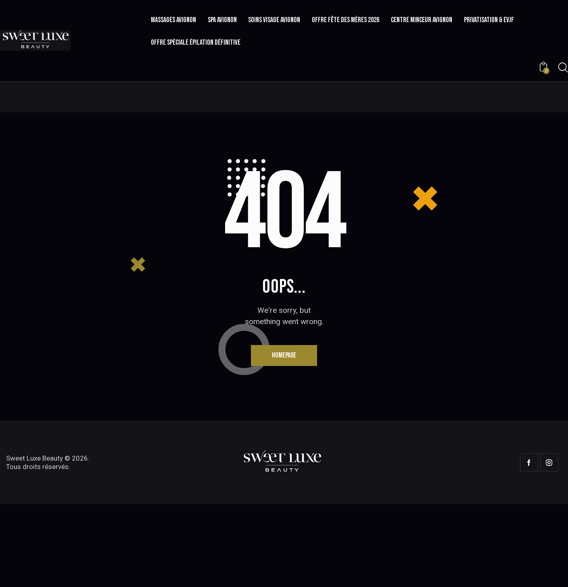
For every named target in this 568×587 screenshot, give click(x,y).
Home (260, 150)
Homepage (284, 438)
